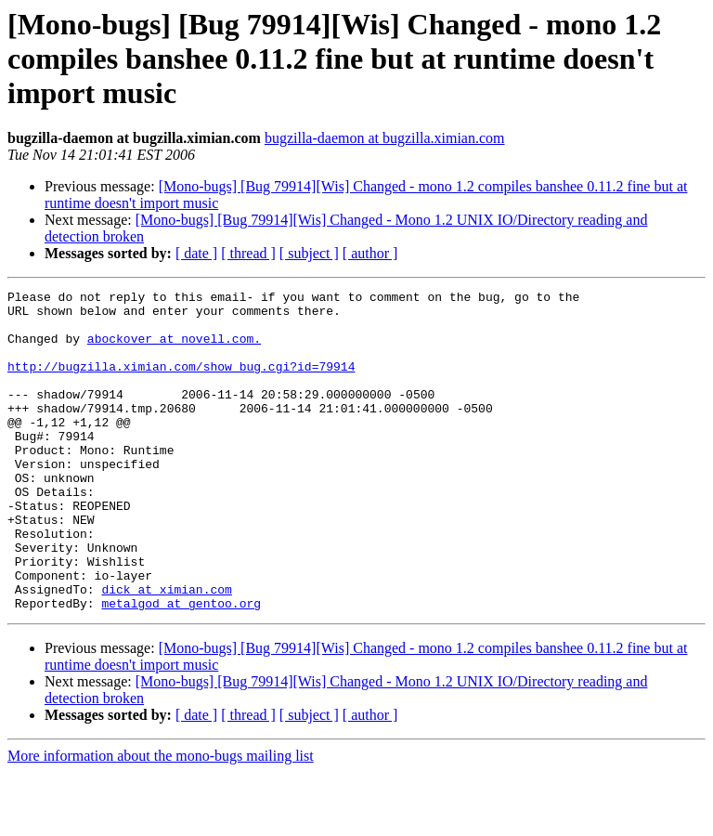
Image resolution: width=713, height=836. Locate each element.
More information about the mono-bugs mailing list (160, 820)
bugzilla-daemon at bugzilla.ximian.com (385, 138)
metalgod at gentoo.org (181, 667)
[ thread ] (248, 253)
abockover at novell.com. (174, 349)
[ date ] (196, 253)
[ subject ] (309, 253)
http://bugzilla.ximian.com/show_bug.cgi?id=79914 (181, 382)
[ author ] (370, 253)
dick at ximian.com (166, 650)
